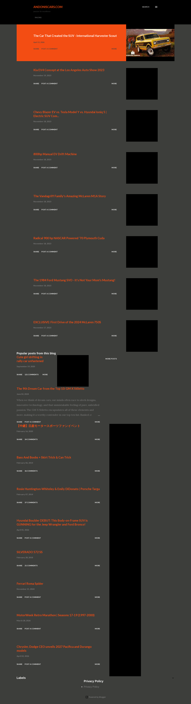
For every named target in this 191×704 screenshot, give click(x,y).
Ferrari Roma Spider (30, 583)
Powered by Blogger (95, 697)
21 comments (31, 565)
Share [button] (36, 49)
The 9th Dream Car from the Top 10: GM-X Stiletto (50, 388)
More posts (111, 359)
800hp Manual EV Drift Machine (55, 154)
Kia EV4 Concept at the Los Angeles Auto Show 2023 (68, 70)
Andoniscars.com (48, 7)
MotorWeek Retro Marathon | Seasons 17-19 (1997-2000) (55, 615)
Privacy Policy (91, 686)
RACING (38, 17)
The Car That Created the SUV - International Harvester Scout (75, 35)
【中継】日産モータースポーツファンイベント (48, 426)
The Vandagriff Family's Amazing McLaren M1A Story (69, 196)
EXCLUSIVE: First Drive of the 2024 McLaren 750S (67, 322)
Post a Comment (49, 49)
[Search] (145, 6)
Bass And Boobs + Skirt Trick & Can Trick (44, 457)
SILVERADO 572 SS (30, 552)
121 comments (31, 374)
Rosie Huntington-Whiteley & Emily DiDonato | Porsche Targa (58, 489)
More (114, 49)
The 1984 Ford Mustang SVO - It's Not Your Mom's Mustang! (74, 280)
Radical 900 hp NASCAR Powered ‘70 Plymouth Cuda (68, 238)
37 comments (31, 502)
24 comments (31, 439)
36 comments (31, 471)
